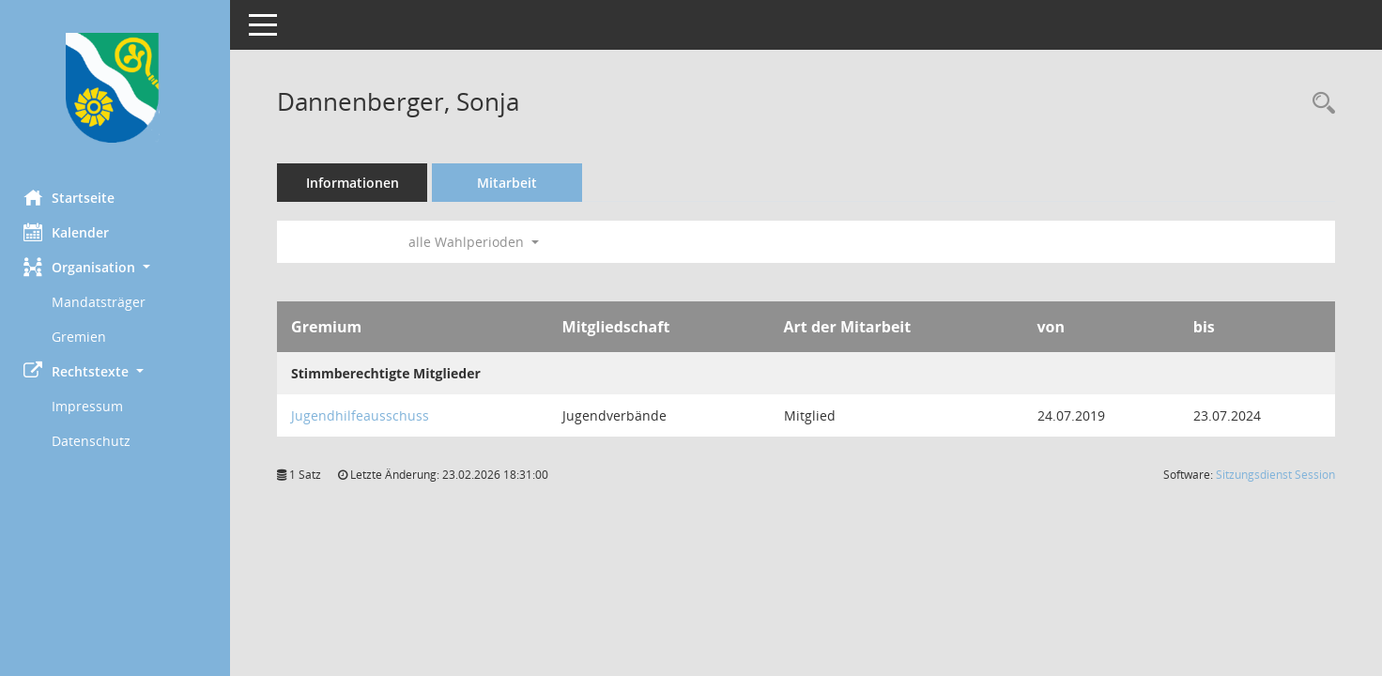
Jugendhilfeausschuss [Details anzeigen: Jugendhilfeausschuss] (365, 415)
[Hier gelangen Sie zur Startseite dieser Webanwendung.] (117, 88)
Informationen (357, 183)
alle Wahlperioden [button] (478, 242)
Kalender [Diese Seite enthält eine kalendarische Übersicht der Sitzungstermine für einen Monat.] (71, 232)
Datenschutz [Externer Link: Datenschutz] (95, 441)
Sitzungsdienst (1275, 475)
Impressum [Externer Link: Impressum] (92, 406)
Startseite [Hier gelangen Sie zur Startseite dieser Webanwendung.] (73, 197)
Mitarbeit (512, 183)
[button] (117, 267)
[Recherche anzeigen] (1319, 103)
